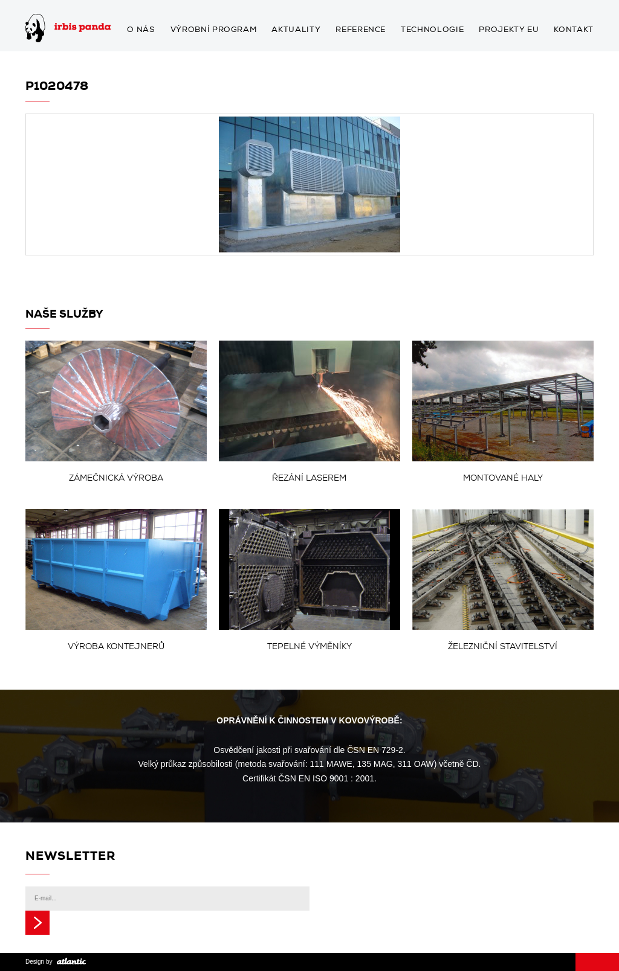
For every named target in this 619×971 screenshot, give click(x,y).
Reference (360, 30)
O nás (141, 30)
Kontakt (574, 30)
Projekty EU (509, 30)
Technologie (432, 30)
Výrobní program (213, 30)
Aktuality (295, 30)
